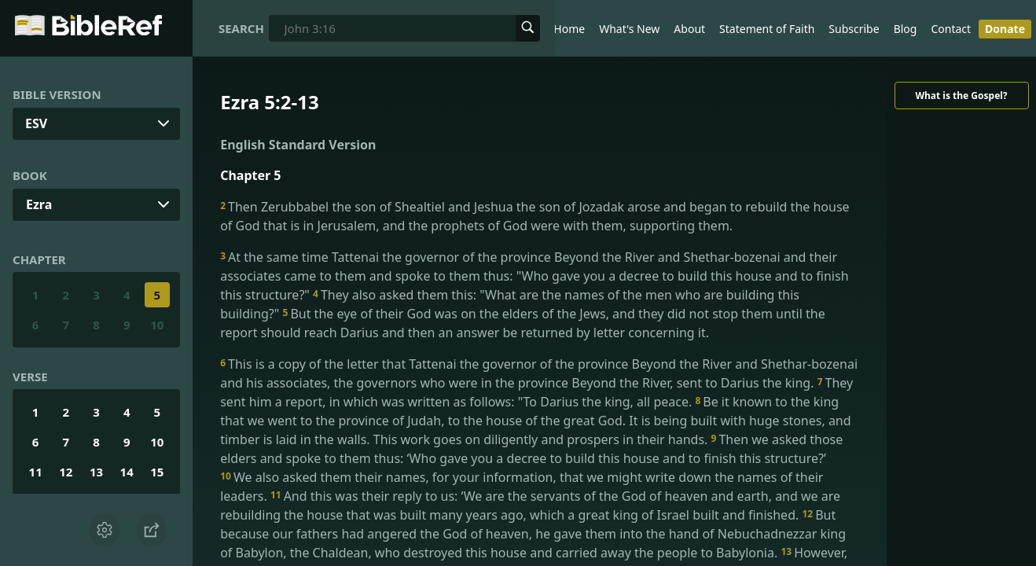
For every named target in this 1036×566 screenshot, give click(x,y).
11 (35, 472)
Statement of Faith (766, 28)
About (689, 28)
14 (127, 472)
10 (156, 325)
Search (241, 28)
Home (569, 28)
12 (65, 472)
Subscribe (853, 28)
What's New (629, 28)
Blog (905, 28)
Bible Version (57, 94)
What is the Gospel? (961, 95)
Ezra (39, 204)
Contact (951, 28)
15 (156, 472)
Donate (1005, 28)
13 (96, 472)
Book (30, 175)
